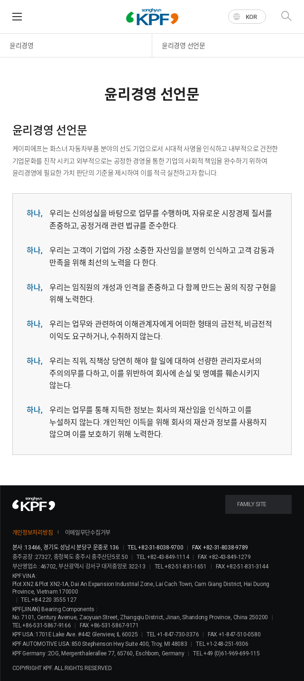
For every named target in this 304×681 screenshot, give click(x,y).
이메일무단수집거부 (88, 533)
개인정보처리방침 (32, 533)
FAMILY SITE (252, 504)
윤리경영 (21, 45)
